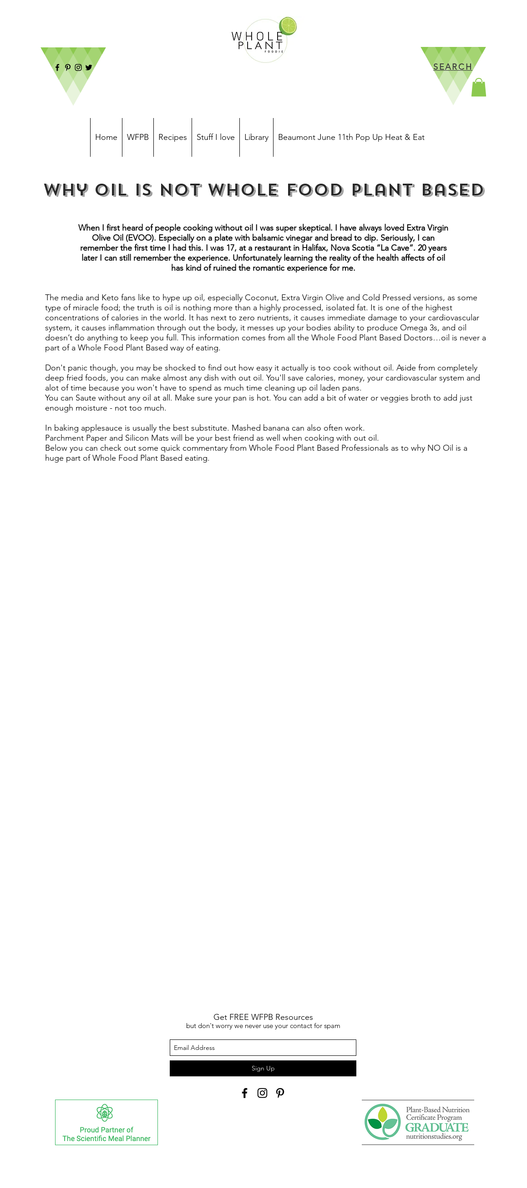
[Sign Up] (263, 1068)
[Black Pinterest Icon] (280, 1093)
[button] (478, 87)
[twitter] (88, 67)
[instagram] (78, 67)
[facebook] (57, 67)
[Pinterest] (67, 67)
